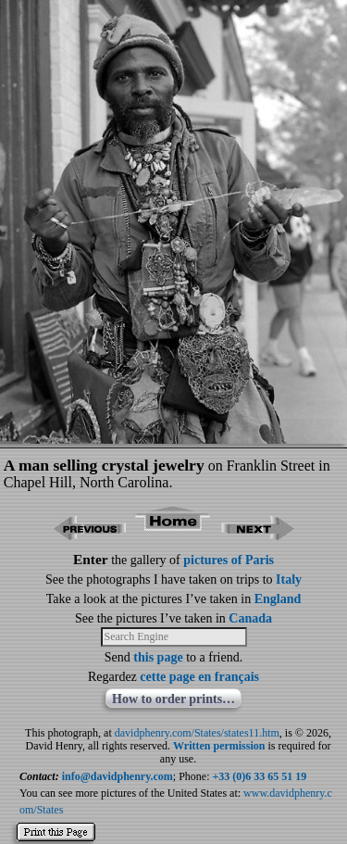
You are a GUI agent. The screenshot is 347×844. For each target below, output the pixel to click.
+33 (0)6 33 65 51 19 (260, 776)
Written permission (219, 745)
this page (157, 657)
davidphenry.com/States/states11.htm (197, 732)
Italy (289, 579)
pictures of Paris (228, 560)
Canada (250, 618)
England (278, 599)
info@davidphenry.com (117, 776)
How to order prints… (173, 699)
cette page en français (199, 677)
